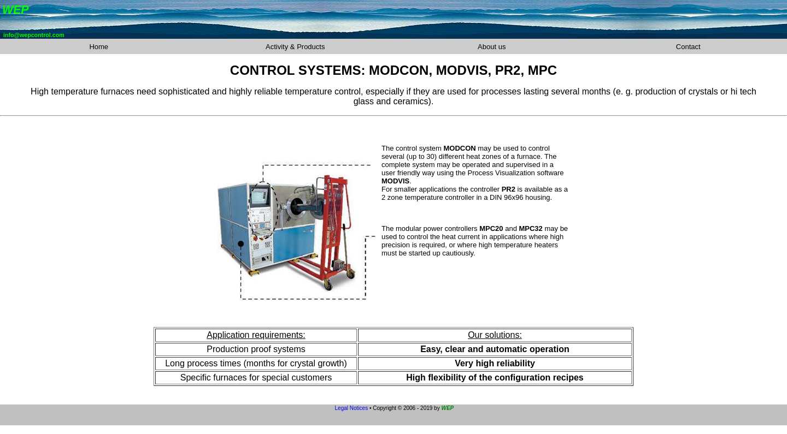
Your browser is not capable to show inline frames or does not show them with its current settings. (393, 19)
